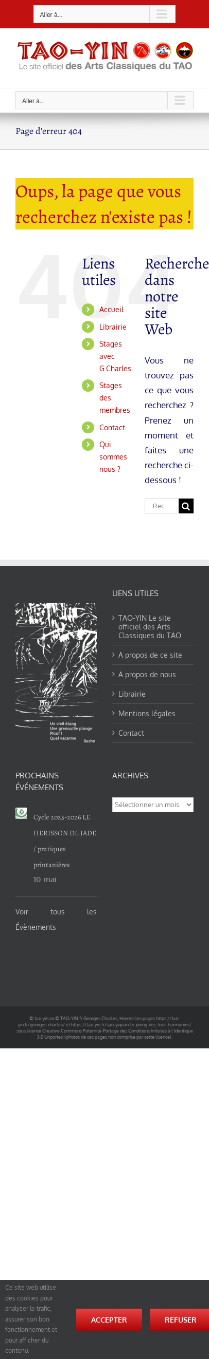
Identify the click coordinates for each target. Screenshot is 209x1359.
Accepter (109, 1319)
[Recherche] (186, 506)
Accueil (111, 309)
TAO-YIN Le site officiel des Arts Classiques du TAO (149, 627)
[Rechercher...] (162, 506)
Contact (112, 427)
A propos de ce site (150, 654)
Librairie (113, 326)
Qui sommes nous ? (113, 456)
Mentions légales (147, 713)
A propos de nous (147, 674)
